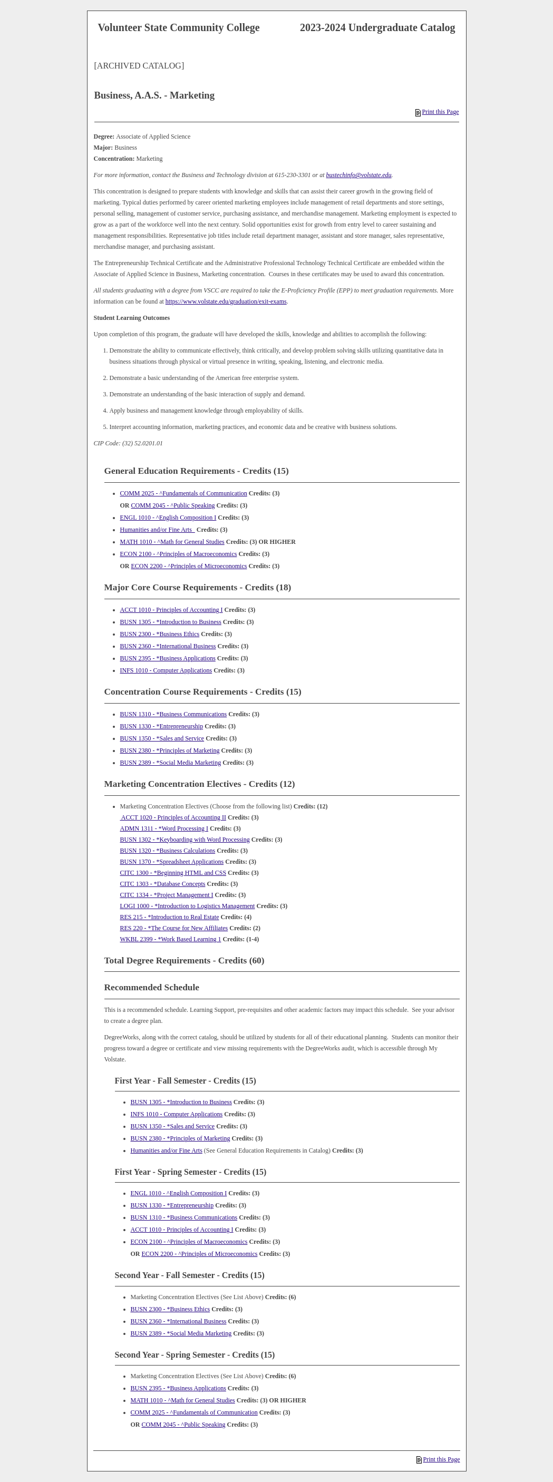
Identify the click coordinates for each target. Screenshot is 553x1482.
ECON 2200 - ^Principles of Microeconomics (189, 566)
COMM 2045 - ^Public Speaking (173, 505)
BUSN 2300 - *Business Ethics (160, 634)
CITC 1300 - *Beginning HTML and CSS (173, 872)
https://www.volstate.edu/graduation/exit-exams (226, 301)
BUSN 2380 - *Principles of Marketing (170, 750)
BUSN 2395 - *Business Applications (168, 658)
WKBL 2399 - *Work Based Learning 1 (170, 939)
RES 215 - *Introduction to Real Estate (169, 917)
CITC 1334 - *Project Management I (167, 895)
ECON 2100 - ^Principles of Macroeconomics (178, 554)
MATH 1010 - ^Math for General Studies (172, 541)
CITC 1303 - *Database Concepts (163, 884)
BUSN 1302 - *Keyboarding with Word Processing (185, 839)
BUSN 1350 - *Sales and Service (162, 738)
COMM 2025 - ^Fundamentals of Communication (183, 493)
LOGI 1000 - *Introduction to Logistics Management (187, 906)
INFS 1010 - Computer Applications (166, 670)
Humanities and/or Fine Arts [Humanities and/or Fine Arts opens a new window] (157, 529)
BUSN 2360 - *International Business (168, 646)
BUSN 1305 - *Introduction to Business (170, 622)
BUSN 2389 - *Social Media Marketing (170, 762)
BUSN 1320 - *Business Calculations (168, 850)
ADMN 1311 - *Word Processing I (164, 828)
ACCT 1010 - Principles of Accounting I (171, 609)
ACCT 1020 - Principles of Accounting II (173, 817)
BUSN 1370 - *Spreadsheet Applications (172, 861)
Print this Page (437, 111)
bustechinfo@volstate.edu (359, 175)
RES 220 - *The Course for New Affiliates (174, 928)
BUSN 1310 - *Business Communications (173, 714)
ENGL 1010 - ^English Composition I (168, 517)
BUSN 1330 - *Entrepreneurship (161, 726)
